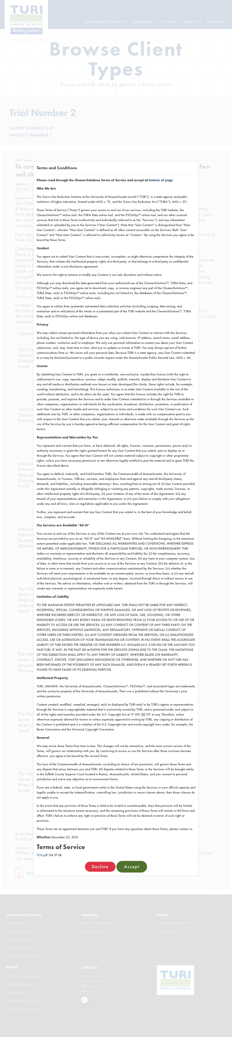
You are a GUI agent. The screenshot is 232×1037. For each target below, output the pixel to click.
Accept (131, 867)
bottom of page (161, 180)
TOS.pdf (42, 855)
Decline (100, 867)
